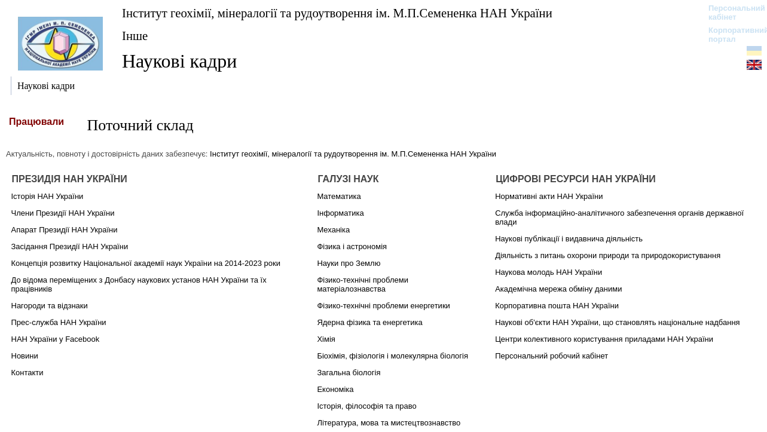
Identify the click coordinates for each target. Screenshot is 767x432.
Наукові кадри (179, 61)
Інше (135, 35)
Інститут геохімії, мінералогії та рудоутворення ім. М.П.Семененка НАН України (337, 13)
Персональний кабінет (730, 13)
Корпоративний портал (730, 35)
